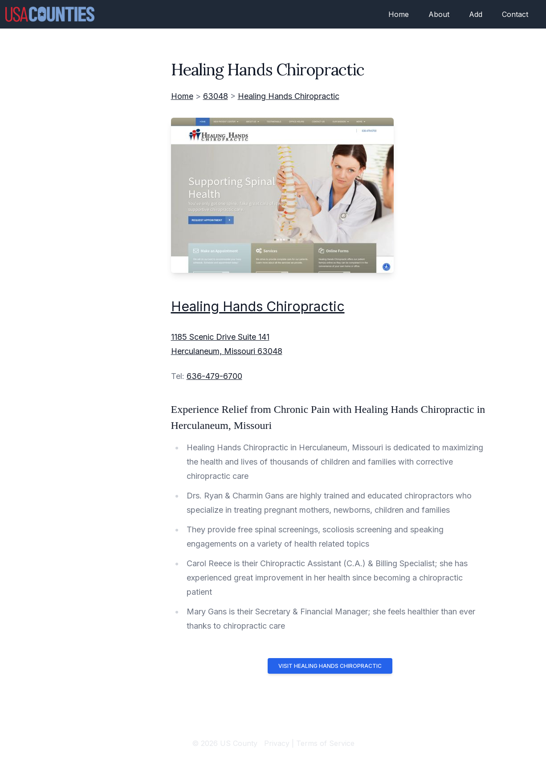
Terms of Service (325, 743)
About (438, 14)
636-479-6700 (214, 376)
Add (475, 14)
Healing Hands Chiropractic (288, 96)
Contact (515, 14)
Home (398, 14)
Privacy (276, 743)
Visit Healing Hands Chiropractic (330, 666)
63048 (215, 96)
